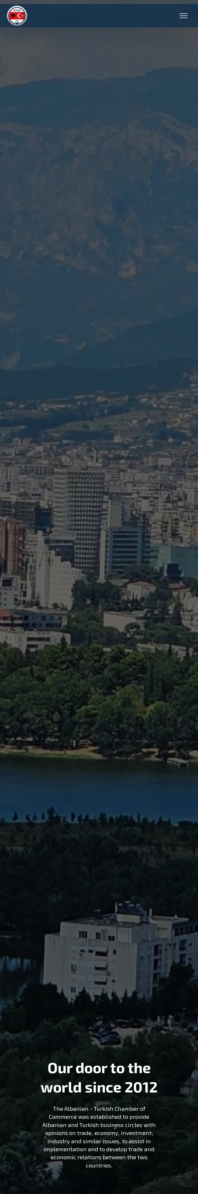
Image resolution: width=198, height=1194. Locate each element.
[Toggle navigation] (184, 15)
